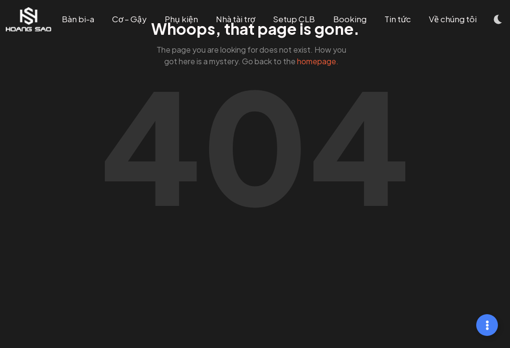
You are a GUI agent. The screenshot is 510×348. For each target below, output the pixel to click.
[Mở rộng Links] (487, 325)
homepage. (318, 61)
